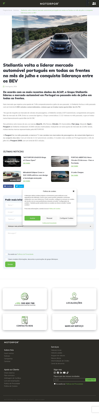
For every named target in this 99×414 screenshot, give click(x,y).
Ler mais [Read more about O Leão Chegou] (74, 175)
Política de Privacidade (49, 223)
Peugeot (8, 135)
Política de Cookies (54, 208)
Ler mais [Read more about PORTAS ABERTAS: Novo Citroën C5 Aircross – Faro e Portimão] (74, 166)
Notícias (16, 10)
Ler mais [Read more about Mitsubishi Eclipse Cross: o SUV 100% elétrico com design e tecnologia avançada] (26, 181)
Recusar (49, 218)
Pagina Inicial (7, 10)
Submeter (90, 380)
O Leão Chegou (77, 172)
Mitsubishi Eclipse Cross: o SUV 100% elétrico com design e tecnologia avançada (35, 175)
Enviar (10, 264)
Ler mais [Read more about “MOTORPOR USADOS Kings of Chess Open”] (26, 163)
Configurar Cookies (66, 218)
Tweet (19, 186)
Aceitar (32, 218)
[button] (74, 191)
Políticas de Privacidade (25, 254)
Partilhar (8, 186)
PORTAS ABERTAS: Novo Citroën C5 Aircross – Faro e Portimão (82, 160)
